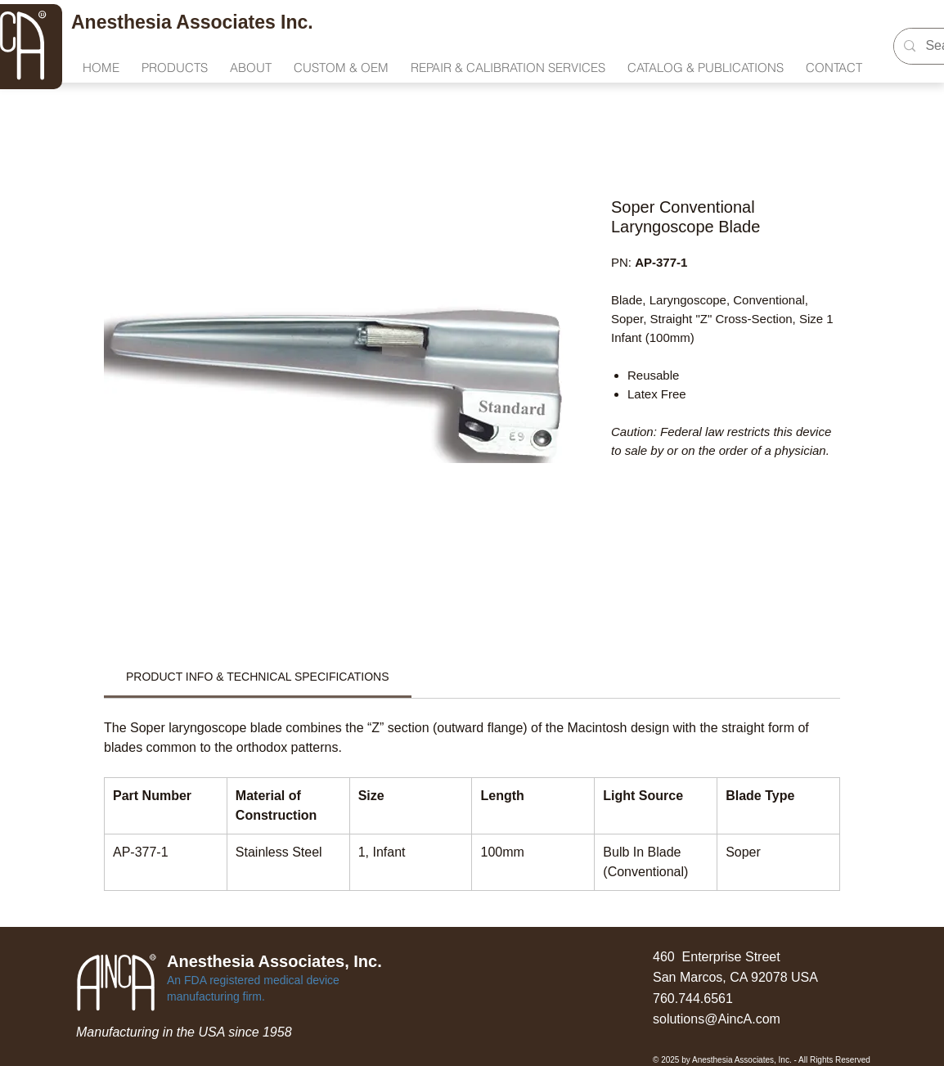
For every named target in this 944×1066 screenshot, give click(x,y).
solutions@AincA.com (716, 1019)
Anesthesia (123, 22)
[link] (257, 676)
